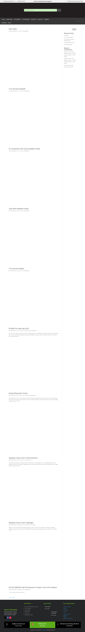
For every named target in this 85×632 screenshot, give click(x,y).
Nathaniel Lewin (67, 51)
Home (3, 19)
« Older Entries (12, 597)
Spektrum (65, 615)
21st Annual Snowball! (17, 89)
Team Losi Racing (67, 606)
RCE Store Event (26, 395)
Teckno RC (65, 609)
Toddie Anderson (13, 460)
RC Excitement (67, 65)
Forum (9, 22)
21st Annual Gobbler (16, 268)
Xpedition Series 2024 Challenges (21, 523)
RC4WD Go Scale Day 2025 (19, 328)
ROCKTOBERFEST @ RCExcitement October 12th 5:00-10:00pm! (33, 587)
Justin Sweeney (13, 31)
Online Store (9, 19)
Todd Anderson (13, 91)
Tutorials (33, 524)
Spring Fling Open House (18, 393)
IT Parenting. (44, 630)
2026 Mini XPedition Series (19, 209)
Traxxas (65, 608)
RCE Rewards (26, 19)
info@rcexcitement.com (18, 624)
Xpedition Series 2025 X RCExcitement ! (23, 458)
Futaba (64, 617)
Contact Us (34, 19)
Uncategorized (25, 31)
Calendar (46, 19)
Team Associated (66, 614)
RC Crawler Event (26, 330)
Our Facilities (17, 19)
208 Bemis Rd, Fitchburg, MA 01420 (69, 624)
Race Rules (13, 29)
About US (40, 19)
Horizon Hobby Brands (68, 618)
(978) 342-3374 (42, 624)
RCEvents (4, 22)
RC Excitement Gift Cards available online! (24, 149)
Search (74, 29)
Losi (64, 612)
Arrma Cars (65, 611)
